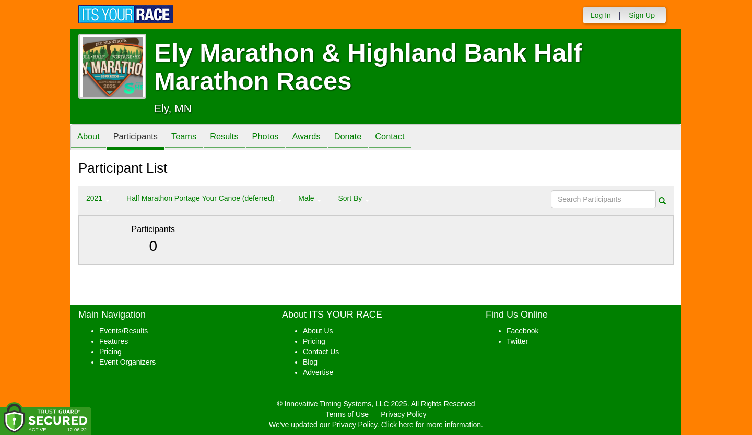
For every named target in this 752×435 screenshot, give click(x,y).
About (90, 138)
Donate (373, 138)
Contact (419, 138)
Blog (310, 362)
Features (113, 341)
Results (238, 138)
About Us (318, 331)
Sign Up (642, 15)
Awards (328, 138)
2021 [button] (98, 198)
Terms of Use (347, 414)
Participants (141, 138)
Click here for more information (431, 424)
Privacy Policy (403, 414)
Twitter (517, 341)
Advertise (318, 372)
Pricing (110, 351)
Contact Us (321, 351)
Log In (601, 15)
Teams (194, 138)
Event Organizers (127, 362)
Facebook (522, 331)
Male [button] (309, 198)
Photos (283, 138)
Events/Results (123, 331)
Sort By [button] (353, 198)
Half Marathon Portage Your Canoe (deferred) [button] (203, 198)
